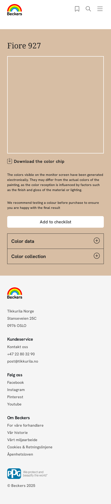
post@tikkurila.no (22, 361)
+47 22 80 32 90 (21, 354)
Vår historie (17, 432)
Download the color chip (39, 161)
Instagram (16, 389)
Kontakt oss (17, 346)
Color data (55, 241)
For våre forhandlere (25, 425)
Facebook (15, 382)
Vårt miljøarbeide (22, 439)
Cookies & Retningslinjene (30, 447)
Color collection (55, 256)
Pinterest (15, 396)
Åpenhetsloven (20, 454)
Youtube (14, 404)
